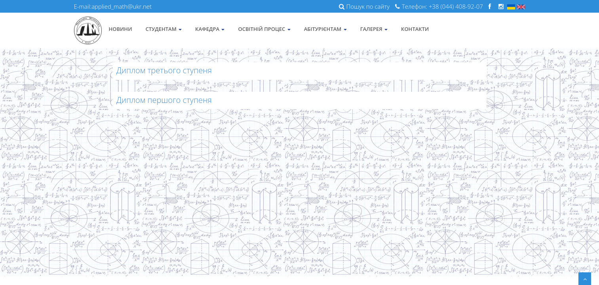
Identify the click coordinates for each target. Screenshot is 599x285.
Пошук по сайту (364, 6)
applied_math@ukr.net (121, 6)
